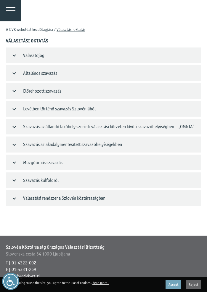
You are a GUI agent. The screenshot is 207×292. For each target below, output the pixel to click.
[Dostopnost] (10, 281)
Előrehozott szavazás (42, 91)
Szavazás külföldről (41, 180)
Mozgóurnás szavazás (42, 162)
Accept (173, 284)
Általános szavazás (40, 73)
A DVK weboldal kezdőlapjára (29, 29)
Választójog (33, 55)
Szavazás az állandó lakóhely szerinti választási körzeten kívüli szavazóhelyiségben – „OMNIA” (109, 126)
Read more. (100, 283)
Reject (193, 284)
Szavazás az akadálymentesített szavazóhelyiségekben (72, 144)
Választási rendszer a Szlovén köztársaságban (64, 198)
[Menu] (10, 10)
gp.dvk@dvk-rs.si (23, 276)
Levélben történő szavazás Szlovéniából (59, 109)
